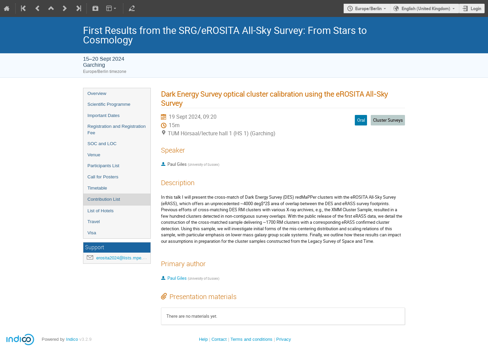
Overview (96, 93)
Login (476, 8)
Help (203, 339)
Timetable (97, 188)
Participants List (103, 165)
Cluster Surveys (388, 120)
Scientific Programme (108, 104)
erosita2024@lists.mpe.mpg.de (126, 258)
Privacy (283, 339)
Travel (93, 221)
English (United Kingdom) (426, 8)
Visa (91, 232)
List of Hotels (100, 210)
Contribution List (103, 199)
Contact (219, 339)
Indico (72, 339)
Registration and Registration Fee (116, 129)
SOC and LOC (102, 143)
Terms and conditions (251, 339)
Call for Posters (102, 176)
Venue (93, 154)
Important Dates (103, 115)
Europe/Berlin (368, 8)
